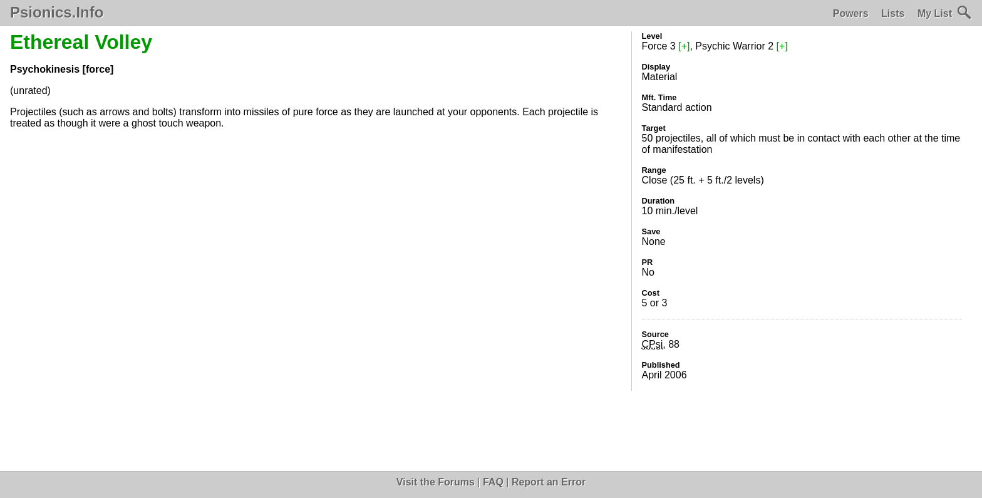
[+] (684, 46)
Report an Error (549, 482)
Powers (851, 13)
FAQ (493, 482)
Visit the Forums (435, 482)
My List (934, 13)
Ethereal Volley (81, 42)
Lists (892, 13)
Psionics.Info (56, 12)
